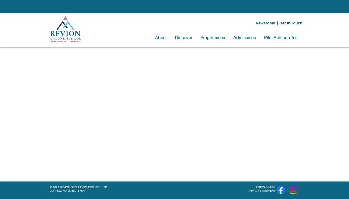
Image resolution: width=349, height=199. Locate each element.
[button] (183, 38)
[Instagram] (294, 190)
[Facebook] (280, 190)
